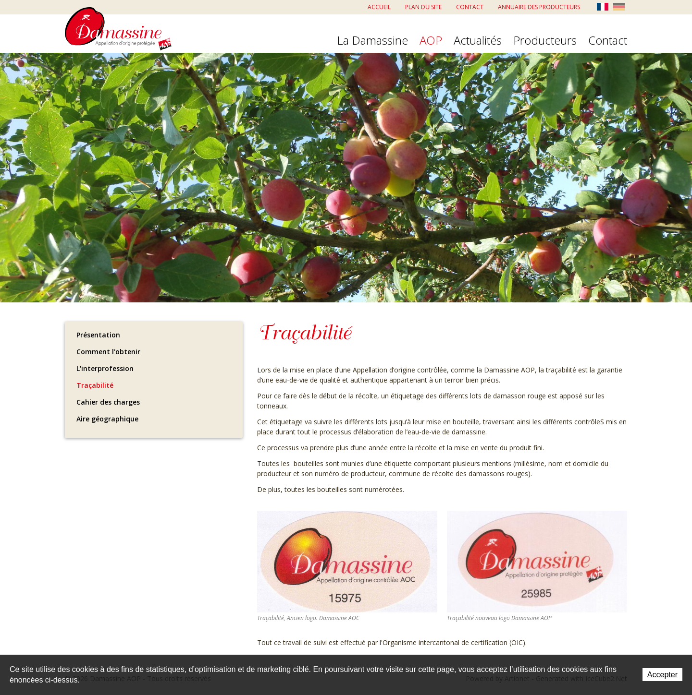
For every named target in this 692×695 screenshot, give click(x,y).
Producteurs (545, 41)
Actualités (478, 41)
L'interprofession (105, 368)
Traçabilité (94, 385)
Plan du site (423, 7)
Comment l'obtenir (108, 351)
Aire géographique (107, 418)
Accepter (662, 675)
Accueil (379, 7)
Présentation (98, 334)
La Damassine (372, 41)
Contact (469, 7)
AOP (431, 41)
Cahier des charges (108, 402)
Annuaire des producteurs (539, 7)
